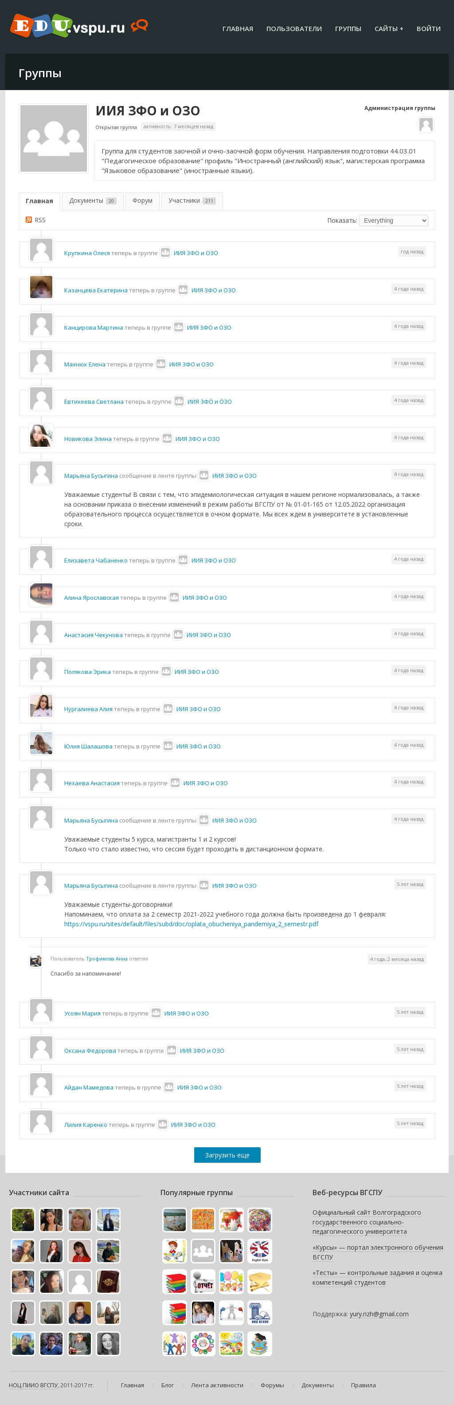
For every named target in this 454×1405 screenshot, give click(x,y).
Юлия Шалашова (88, 746)
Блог (167, 1385)
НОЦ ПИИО (24, 1385)
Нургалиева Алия (88, 709)
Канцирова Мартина (93, 327)
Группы (348, 28)
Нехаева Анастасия (92, 783)
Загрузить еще (227, 1155)
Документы (93, 200)
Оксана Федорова (90, 1051)
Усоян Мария (82, 1013)
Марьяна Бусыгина (91, 476)
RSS (40, 220)
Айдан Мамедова (89, 1087)
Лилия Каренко (85, 1125)
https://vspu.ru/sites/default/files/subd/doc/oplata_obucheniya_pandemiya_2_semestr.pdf (191, 924)
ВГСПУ (49, 1385)
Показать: (342, 220)
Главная (238, 28)
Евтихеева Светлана (94, 401)
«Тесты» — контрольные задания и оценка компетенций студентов (377, 1277)
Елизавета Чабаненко (96, 560)
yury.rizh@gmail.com (379, 1314)
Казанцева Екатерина (96, 290)
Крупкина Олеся (87, 253)
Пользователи (294, 28)
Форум (143, 200)
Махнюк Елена (85, 364)
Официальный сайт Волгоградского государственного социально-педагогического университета (367, 1222)
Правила (363, 1385)
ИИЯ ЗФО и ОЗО (147, 110)
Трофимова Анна (107, 958)
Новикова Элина (88, 439)
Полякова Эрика (87, 672)
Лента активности (217, 1385)
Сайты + (389, 28)
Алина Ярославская (91, 598)
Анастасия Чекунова (93, 635)
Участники (192, 200)
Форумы (272, 1385)
